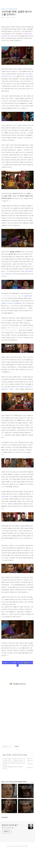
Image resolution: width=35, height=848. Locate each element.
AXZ (17, 846)
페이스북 (13, 774)
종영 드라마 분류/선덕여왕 (9, 9)
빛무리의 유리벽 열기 (10, 825)
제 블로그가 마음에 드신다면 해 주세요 (17, 663)
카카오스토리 (17, 774)
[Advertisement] (17, 683)
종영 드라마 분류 (7, 755)
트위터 (21, 774)
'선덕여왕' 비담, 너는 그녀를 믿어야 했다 (12, 761)
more (32, 781)
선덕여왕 (14, 755)
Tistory (26, 846)
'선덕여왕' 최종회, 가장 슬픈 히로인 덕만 (12, 758)
